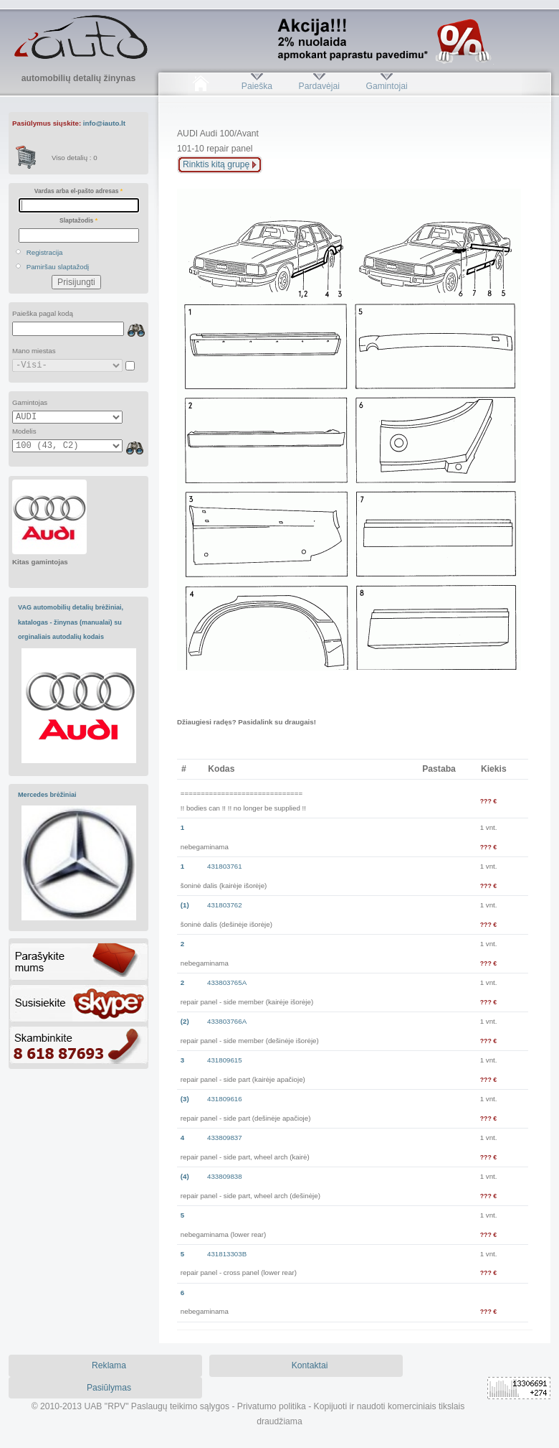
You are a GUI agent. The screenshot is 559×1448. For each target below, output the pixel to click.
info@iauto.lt (104, 123)
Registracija (45, 252)
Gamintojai (386, 86)
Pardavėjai (319, 86)
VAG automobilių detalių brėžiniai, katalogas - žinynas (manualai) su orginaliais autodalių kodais (70, 622)
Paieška (257, 86)
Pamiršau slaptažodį (58, 267)
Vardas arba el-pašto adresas (78, 191)
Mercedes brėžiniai (47, 794)
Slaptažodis (78, 220)
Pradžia (200, 86)
